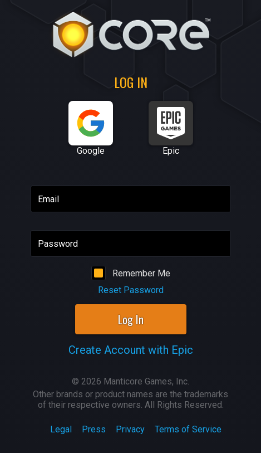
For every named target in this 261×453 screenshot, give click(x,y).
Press (94, 429)
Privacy (130, 429)
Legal (61, 429)
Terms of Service (188, 429)
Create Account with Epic (130, 350)
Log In (131, 319)
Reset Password (131, 290)
